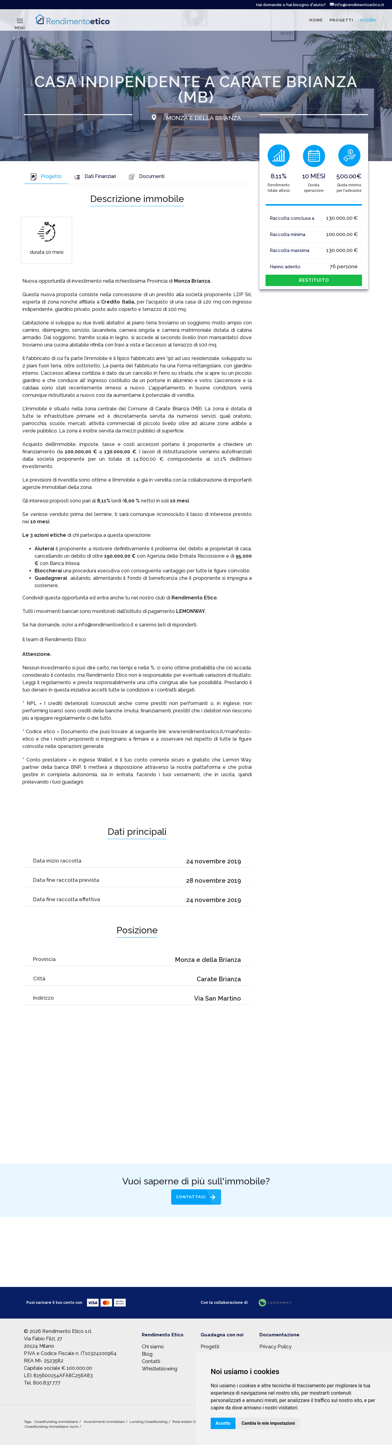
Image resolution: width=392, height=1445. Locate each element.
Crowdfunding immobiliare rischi (52, 1427)
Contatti (151, 1361)
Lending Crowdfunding (149, 1422)
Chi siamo (153, 1347)
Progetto (46, 176)
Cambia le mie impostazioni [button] (268, 1423)
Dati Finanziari (95, 176)
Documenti (146, 176)
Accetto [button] (223, 1423)
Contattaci (191, 1197)
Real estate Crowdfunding (194, 1422)
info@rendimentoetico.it (357, 4)
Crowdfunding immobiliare (56, 1422)
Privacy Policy (275, 1347)
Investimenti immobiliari (105, 1422)
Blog (147, 1354)
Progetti (210, 1347)
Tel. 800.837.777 (42, 1383)
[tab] (46, 177)
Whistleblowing (159, 1369)
